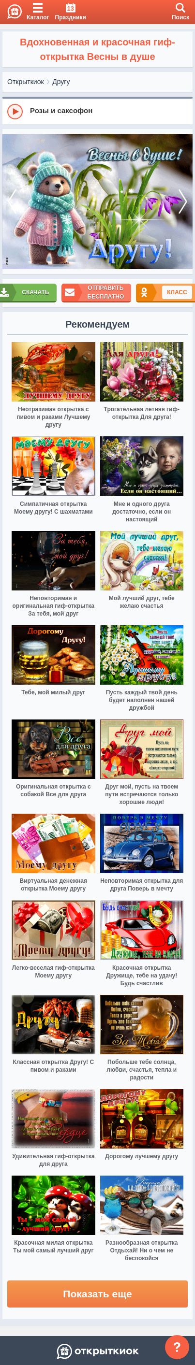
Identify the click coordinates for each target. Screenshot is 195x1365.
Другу (61, 82)
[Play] (15, 111)
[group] (97, 111)
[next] (183, 202)
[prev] (12, 202)
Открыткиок (25, 82)
